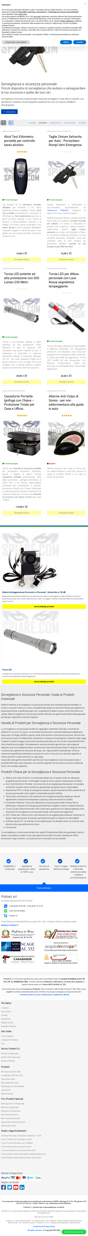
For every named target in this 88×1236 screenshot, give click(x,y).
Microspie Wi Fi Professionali (12, 1104)
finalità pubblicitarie (67, 21)
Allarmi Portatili (7, 1094)
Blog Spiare (5, 1019)
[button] (85, 3)
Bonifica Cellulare (8, 1061)
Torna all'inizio (44, 888)
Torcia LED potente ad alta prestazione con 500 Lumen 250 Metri (21, 278)
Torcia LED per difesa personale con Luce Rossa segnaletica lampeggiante (64, 280)
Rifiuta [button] (66, 42)
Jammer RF (6, 1090)
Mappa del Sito (7, 1023)
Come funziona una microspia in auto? (16, 1147)
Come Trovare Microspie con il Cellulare (17, 1143)
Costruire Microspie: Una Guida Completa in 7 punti (21, 1136)
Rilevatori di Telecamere (10, 1111)
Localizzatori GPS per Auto (12, 1075)
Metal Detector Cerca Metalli (12, 1086)
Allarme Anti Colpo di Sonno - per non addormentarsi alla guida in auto (66, 402)
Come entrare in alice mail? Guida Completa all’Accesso (23, 1154)
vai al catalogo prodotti (44, 606)
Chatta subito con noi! (74, 1232)
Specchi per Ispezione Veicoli (13, 1122)
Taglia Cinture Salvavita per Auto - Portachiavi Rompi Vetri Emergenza (65, 141)
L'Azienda (5, 1008)
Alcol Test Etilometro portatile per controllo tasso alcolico (19, 141)
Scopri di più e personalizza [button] (15, 42)
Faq (2, 1043)
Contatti (4, 1015)
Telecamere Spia (8, 1079)
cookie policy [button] (22, 14)
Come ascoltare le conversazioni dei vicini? (18, 1150)
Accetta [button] (80, 42)
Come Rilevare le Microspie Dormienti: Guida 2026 (21, 1158)
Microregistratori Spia (9, 1083)
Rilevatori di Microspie (10, 1107)
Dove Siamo (6, 1012)
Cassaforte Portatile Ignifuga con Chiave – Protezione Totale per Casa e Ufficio (19, 402)
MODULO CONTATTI (9, 925)
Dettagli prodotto (21, 259)
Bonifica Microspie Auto (10, 1057)
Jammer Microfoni (8, 1126)
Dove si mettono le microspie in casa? (16, 1139)
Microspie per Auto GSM (11, 1072)
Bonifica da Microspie (10, 1053)
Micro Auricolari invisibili (10, 1118)
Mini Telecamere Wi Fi (9, 1115)
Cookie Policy (38, 1226)
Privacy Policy (49, 1226)
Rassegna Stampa (8, 1026)
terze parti (37, 16)
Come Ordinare (7, 1036)
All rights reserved (35, 1230)
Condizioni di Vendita (9, 1040)
